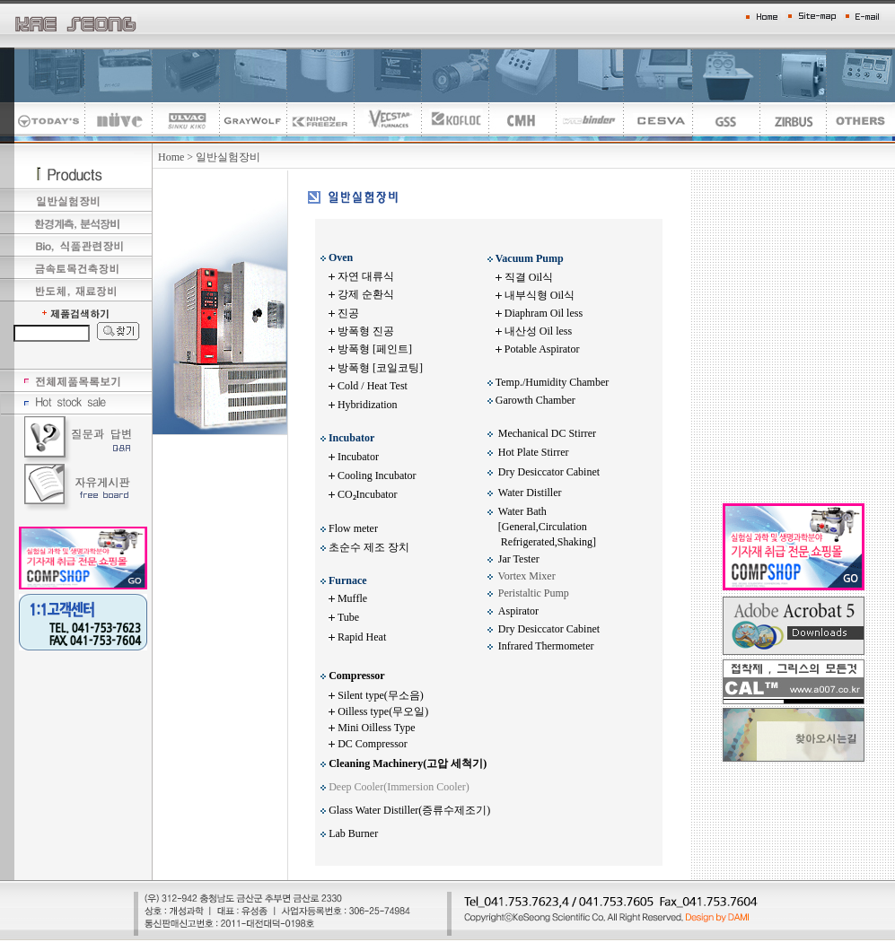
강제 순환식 (366, 294)
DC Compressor (373, 743)
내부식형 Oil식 (540, 295)
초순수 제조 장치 (369, 547)
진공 (348, 313)
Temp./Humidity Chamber (552, 382)
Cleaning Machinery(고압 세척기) (408, 763)
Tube (348, 617)
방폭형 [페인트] (375, 349)
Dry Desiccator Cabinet (549, 472)
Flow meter (353, 528)
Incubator (357, 456)
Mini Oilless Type (376, 727)
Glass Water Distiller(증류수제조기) (409, 810)
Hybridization (368, 404)
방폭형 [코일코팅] (380, 368)
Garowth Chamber (537, 400)
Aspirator (518, 611)
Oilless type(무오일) (383, 711)
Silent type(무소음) (381, 695)
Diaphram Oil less (544, 313)
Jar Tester (519, 559)
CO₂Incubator (368, 494)
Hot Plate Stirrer (533, 452)
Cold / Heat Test (373, 385)
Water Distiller (530, 492)
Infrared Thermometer (546, 646)
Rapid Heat (362, 637)
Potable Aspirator (542, 349)
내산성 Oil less (538, 331)
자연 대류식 (366, 276)
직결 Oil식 (529, 277)
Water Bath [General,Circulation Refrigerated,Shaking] (541, 526)
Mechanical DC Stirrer (547, 433)
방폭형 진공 (366, 331)
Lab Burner (353, 833)
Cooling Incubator (377, 475)
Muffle (352, 598)
